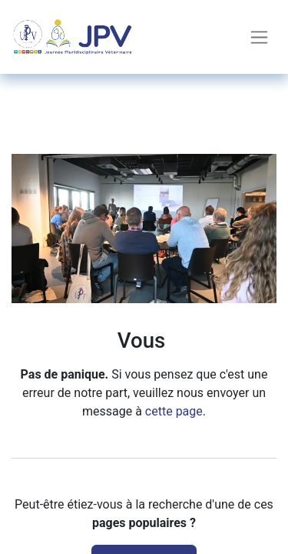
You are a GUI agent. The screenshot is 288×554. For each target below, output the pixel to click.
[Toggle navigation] (259, 37)
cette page (174, 411)
